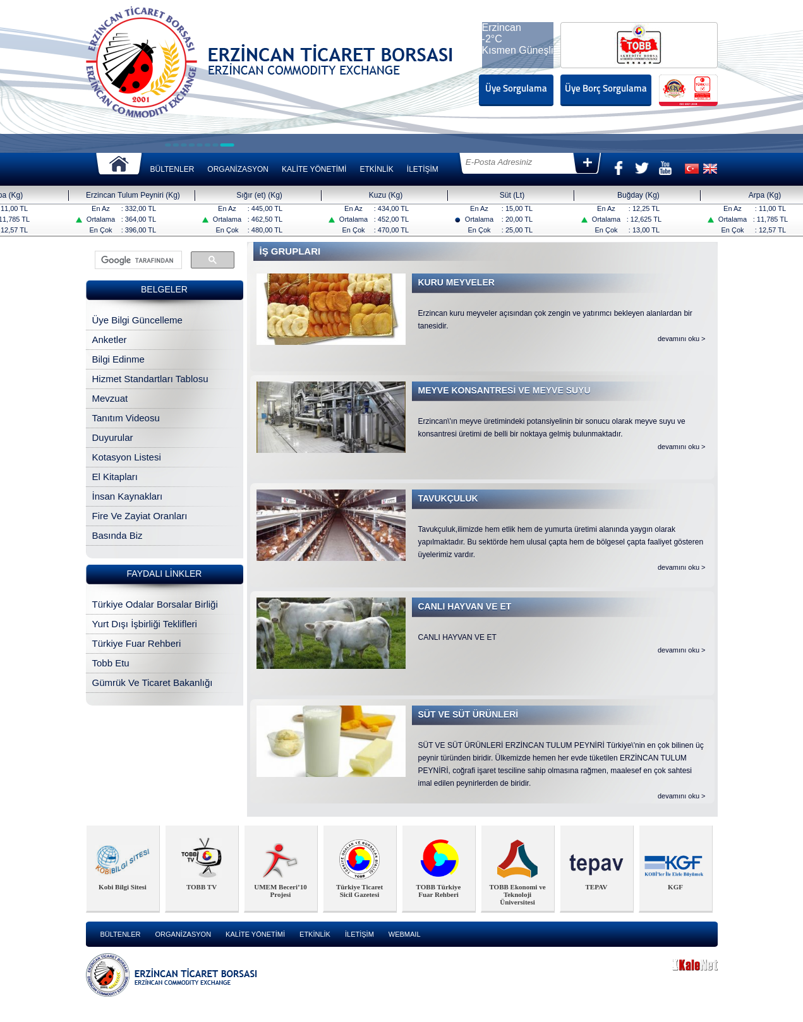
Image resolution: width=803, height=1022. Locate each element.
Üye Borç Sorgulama (606, 89)
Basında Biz (117, 535)
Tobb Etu (111, 663)
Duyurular (112, 437)
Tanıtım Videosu (126, 417)
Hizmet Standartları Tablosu (150, 378)
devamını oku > (682, 338)
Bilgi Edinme (118, 359)
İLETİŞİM (422, 169)
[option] (123, 869)
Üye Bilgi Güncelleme (137, 320)
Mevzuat (110, 398)
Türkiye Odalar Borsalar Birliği (155, 604)
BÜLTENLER (172, 169)
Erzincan (501, 27)
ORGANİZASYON (238, 169)
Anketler (109, 339)
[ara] (137, 260)
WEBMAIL (405, 934)
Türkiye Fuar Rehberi (136, 643)
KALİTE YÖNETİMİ (314, 169)
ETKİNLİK (376, 169)
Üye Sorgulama (516, 89)
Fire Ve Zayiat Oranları (140, 515)
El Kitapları (115, 476)
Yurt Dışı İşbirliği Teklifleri (144, 623)
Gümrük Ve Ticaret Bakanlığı (152, 682)
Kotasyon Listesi (126, 457)
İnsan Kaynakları (127, 496)
